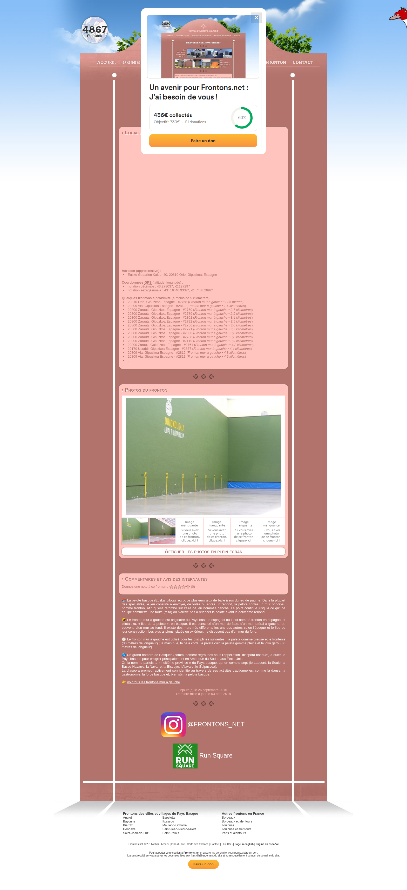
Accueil (106, 62)
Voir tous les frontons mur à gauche (153, 682)
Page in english (244, 844)
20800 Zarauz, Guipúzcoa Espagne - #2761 (160, 345)
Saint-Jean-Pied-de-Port (179, 829)
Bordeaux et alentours (237, 821)
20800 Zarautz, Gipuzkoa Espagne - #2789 (160, 314)
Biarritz (128, 825)
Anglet (127, 817)
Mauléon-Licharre (174, 825)
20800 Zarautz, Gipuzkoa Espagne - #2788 (160, 337)
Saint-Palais (170, 833)
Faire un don (203, 864)
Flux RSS (226, 844)
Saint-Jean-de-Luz (135, 833)
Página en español (267, 844)
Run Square (203, 755)
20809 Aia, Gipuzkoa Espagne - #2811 (157, 356)
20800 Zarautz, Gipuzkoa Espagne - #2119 (160, 341)
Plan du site (178, 844)
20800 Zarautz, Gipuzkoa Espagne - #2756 (160, 325)
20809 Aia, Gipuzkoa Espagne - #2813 (157, 306)
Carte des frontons (197, 844)
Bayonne (129, 821)
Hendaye (129, 829)
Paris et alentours (234, 833)
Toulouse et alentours (236, 829)
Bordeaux (228, 817)
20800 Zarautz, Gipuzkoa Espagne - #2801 (160, 317)
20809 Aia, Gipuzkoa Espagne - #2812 (157, 352)
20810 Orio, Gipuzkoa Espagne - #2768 (157, 302)
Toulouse (228, 825)
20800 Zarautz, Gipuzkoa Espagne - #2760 (160, 310)
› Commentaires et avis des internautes (165, 579)
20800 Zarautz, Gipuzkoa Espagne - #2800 (160, 333)
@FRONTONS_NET (203, 724)
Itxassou (168, 821)
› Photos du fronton (144, 390)
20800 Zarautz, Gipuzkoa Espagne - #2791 (160, 329)
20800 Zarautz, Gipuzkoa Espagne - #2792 (160, 321)
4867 (94, 29)
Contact (302, 62)
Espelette (168, 817)
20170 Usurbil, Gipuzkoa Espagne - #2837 (159, 349)
